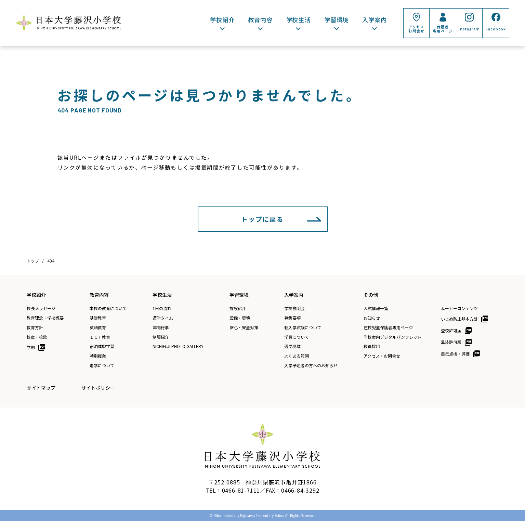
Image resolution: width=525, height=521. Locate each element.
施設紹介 (237, 308)
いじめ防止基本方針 (459, 319)
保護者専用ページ (443, 29)
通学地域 (292, 346)
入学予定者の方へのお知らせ (311, 365)
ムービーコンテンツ (459, 308)
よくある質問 (296, 355)
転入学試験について (302, 327)
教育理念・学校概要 (45, 318)
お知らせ (372, 318)
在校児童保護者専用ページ (388, 327)
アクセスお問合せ (416, 29)
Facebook (496, 28)
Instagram (469, 28)
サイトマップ (41, 387)
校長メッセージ (41, 308)
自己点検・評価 (455, 354)
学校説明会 (294, 308)
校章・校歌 (37, 337)
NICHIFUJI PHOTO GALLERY (178, 346)
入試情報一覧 (376, 308)
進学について (102, 365)
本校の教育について (108, 308)
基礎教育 (98, 318)
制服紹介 (161, 337)
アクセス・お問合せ (382, 355)
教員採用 (372, 346)
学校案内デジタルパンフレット (392, 337)
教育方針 (35, 327)
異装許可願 (451, 342)
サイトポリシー (98, 387)
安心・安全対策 (243, 327)
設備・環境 (239, 318)
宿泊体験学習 (102, 346)
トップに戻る (262, 219)
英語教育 (98, 327)
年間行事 (161, 327)
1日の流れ (162, 308)
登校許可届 (451, 330)
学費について (296, 337)
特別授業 (98, 355)
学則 (31, 347)
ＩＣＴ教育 (100, 337)
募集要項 (292, 318)
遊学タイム (163, 318)
